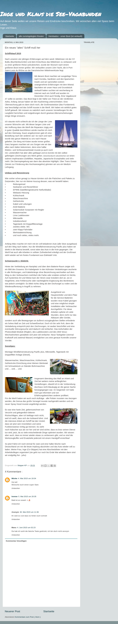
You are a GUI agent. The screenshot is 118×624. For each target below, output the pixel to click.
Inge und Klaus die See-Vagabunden (50, 14)
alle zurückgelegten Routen (31, 36)
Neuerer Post (12, 611)
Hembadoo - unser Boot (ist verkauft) (65, 36)
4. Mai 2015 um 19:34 (27, 478)
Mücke (14, 478)
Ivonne (15, 496)
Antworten (16, 488)
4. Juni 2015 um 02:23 (26, 527)
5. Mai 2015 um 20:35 (27, 496)
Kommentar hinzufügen (16, 541)
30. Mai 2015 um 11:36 (29, 512)
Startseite (9, 36)
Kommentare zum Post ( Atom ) (28, 617)
